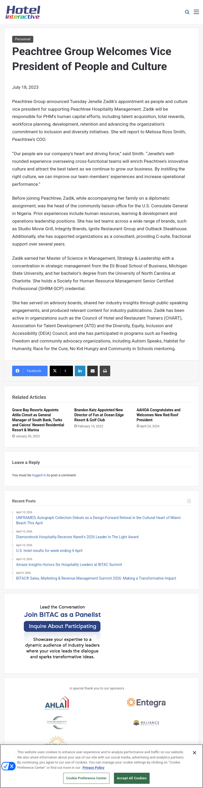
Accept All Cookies (131, 780)
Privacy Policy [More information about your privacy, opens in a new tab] (93, 770)
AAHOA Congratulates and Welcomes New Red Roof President (159, 415)
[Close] (194, 755)
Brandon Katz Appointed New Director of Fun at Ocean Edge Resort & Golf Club (99, 415)
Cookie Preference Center (86, 780)
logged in (39, 475)
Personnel (22, 39)
